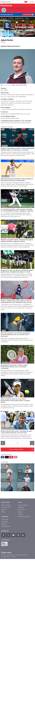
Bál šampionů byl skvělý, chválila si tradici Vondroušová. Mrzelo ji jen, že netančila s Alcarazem (14, 366)
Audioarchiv (19, 18)
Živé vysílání (4, 519)
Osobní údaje (10, 555)
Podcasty (4, 524)
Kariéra (20, 512)
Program (4, 18)
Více (27, 18)
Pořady (11, 18)
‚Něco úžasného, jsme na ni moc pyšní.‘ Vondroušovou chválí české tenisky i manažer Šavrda (15, 400)
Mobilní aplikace (5, 526)
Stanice (3, 509)
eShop (3, 512)
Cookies (3, 555)
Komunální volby (6, 507)
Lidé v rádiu (21, 509)
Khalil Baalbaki (7, 85)
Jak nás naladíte (22, 505)
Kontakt (20, 514)
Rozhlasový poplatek (24, 516)
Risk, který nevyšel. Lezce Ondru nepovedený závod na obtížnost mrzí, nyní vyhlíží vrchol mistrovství (15, 334)
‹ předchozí (3, 443)
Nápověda (21, 507)
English (26, 555)
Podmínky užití (19, 555)
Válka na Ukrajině (6, 505)
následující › (32, 443)
